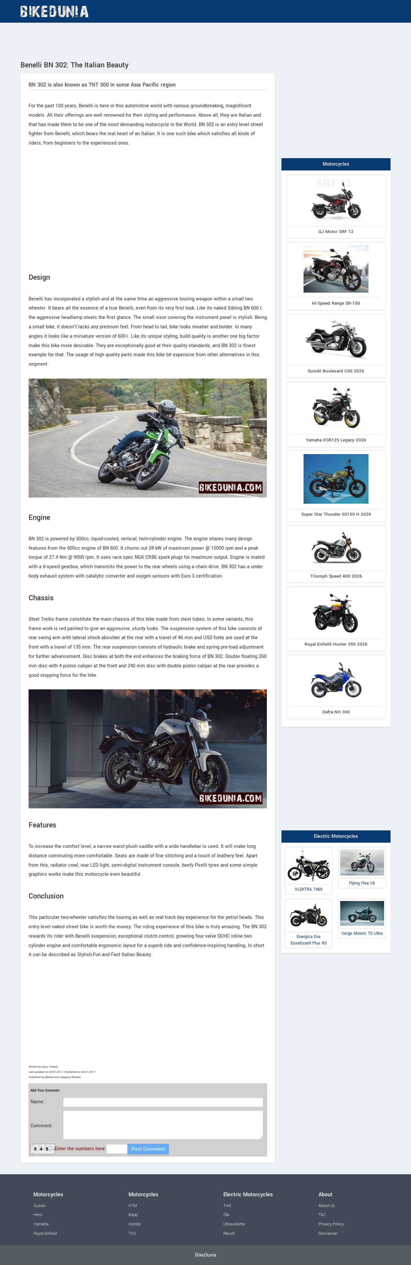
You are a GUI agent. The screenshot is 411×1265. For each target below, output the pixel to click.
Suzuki (39, 1206)
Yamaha (41, 1224)
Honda (135, 1224)
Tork (227, 1206)
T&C (322, 1215)
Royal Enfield (45, 1233)
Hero (37, 1215)
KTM (133, 1206)
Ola (226, 1215)
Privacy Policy (331, 1224)
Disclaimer (328, 1233)
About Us (326, 1206)
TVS (132, 1233)
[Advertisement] (205, 40)
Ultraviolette (234, 1224)
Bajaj (133, 1215)
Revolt (229, 1233)
